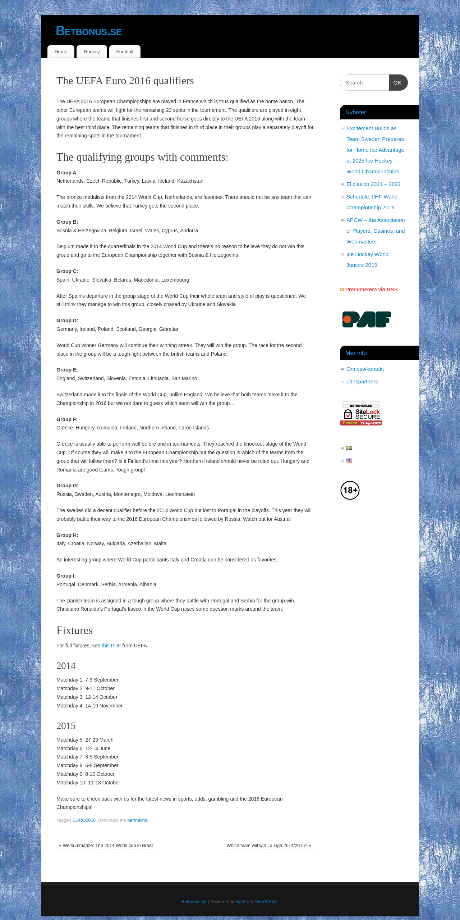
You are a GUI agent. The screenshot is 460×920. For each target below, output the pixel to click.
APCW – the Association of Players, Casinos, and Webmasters (375, 231)
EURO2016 (84, 820)
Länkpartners (362, 381)
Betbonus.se (89, 30)
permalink (137, 820)
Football (407, 9)
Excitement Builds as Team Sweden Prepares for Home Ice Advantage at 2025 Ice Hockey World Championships (375, 149)
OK (395, 82)
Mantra (242, 901)
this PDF (111, 645)
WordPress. (267, 901)
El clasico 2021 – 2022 (373, 184)
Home (364, 9)
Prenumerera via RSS (371, 289)
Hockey (384, 9)
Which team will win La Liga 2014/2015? (269, 845)
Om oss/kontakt (365, 369)
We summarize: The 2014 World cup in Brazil (106, 845)
